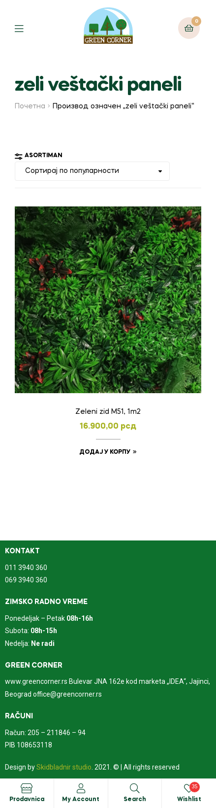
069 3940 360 (26, 580)
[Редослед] (92, 171)
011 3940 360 (26, 568)
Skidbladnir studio (64, 767)
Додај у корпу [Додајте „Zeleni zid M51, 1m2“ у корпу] (104, 452)
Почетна (30, 106)
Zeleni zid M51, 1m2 (108, 411)
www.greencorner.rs (36, 681)
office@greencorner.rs (67, 694)
